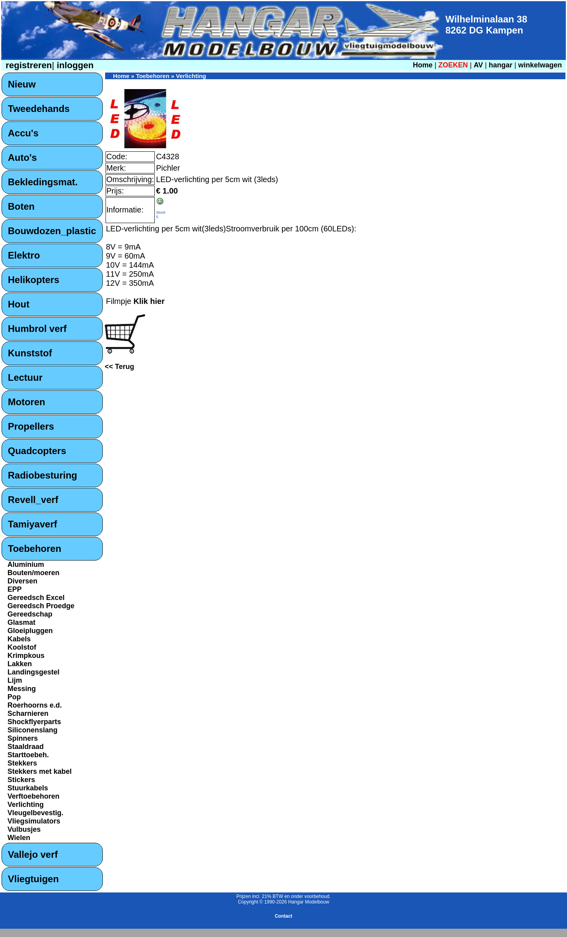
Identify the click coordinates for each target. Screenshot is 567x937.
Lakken (19, 664)
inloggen (74, 65)
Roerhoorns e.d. (34, 705)
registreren (27, 65)
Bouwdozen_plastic (52, 230)
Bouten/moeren (33, 573)
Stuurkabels (27, 788)
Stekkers (22, 763)
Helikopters (33, 279)
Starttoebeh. (28, 755)
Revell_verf (33, 499)
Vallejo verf (33, 854)
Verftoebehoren (33, 796)
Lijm (14, 680)
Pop (14, 697)
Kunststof (30, 353)
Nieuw (22, 84)
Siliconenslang (32, 730)
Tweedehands (39, 108)
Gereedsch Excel (36, 598)
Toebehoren (34, 548)
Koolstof (21, 647)
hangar (500, 65)
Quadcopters (37, 450)
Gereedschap (29, 614)
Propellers (31, 426)
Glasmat (21, 622)
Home (422, 65)
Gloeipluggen (30, 631)
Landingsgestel (33, 672)
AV (479, 65)
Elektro (24, 255)
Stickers (21, 780)
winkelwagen (540, 65)
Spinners (22, 738)
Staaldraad (25, 747)
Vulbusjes (24, 829)
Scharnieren (27, 713)
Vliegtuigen (33, 879)
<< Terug (119, 367)
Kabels (19, 639)
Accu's (23, 133)
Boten (21, 206)
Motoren (26, 402)
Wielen (18, 838)
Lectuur (25, 377)
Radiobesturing (42, 475)
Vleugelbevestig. (35, 813)
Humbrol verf (37, 328)
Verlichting (25, 804)
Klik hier (149, 301)
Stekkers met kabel (39, 771)
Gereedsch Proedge (40, 606)
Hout (19, 304)
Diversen (22, 581)
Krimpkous (25, 655)
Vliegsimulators (33, 821)
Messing (21, 689)
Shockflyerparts (34, 722)
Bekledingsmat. (43, 182)
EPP (14, 589)
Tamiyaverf (32, 524)
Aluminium (25, 564)
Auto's (22, 157)
